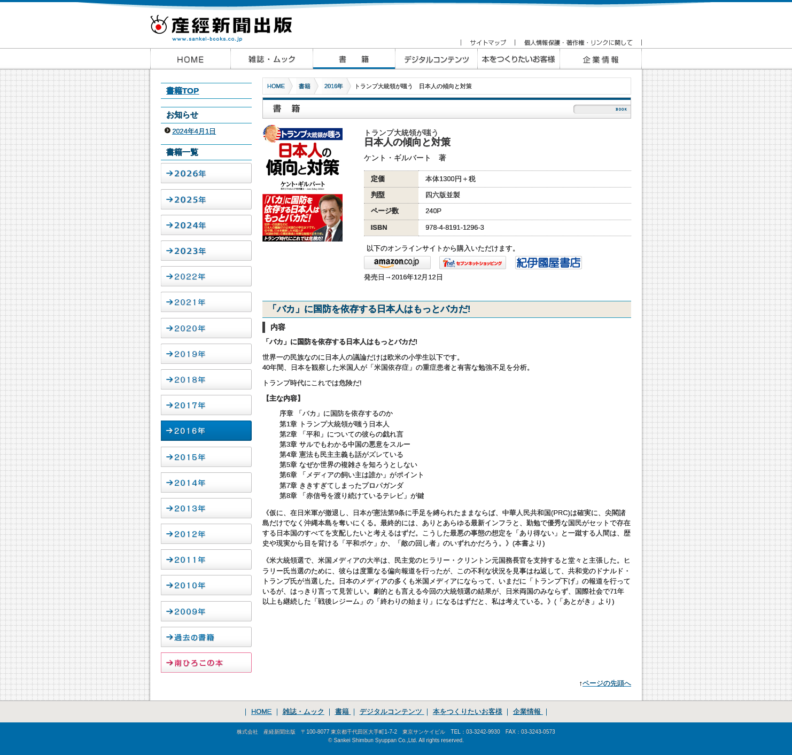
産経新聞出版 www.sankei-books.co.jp (230, 22)
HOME (276, 86)
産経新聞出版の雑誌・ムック (271, 58)
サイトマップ (488, 42)
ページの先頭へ (607, 683)
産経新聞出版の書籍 (354, 58)
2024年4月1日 (194, 131)
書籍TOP (182, 90)
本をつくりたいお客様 (518, 58)
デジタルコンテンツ (392, 711)
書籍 (304, 86)
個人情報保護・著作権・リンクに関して (578, 42)
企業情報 (601, 58)
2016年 (333, 86)
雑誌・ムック (303, 711)
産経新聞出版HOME (190, 58)
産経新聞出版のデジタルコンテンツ (436, 58)
